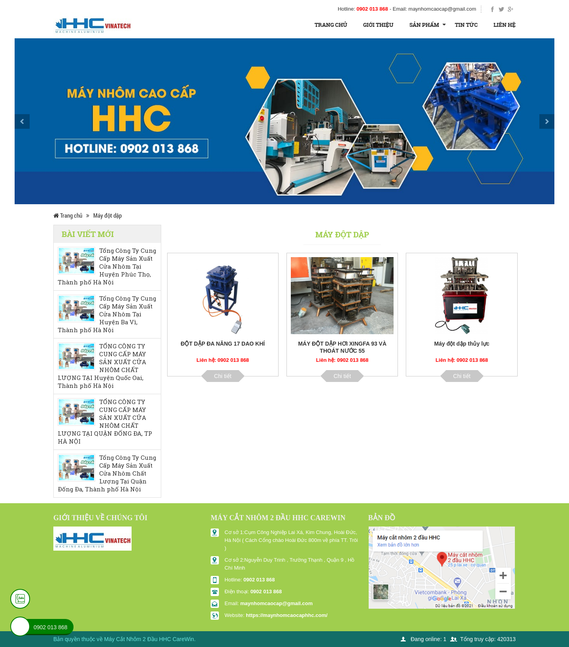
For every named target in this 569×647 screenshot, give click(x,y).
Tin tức (466, 24)
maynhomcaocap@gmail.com (276, 603)
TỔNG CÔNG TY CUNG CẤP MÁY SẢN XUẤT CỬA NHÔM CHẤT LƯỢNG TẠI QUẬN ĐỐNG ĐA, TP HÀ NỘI (105, 422)
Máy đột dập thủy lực (462, 343)
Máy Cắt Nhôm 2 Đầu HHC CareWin (149, 639)
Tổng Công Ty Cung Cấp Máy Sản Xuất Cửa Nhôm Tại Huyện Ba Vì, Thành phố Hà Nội (107, 314)
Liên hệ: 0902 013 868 (222, 360)
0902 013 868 (259, 580)
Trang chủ (331, 24)
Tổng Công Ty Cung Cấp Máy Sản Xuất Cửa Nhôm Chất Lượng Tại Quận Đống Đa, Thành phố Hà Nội (107, 473)
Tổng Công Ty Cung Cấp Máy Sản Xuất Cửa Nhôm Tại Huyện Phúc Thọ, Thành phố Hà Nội (107, 266)
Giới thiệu (378, 24)
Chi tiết (223, 376)
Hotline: (363, 9)
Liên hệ (505, 24)
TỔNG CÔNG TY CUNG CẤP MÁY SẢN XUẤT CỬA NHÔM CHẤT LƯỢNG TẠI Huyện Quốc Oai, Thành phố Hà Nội (102, 366)
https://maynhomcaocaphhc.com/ (287, 615)
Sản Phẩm (424, 24)
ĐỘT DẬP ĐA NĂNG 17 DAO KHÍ (223, 343)
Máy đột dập (107, 215)
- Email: (433, 9)
